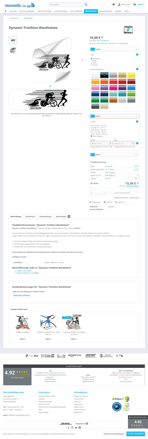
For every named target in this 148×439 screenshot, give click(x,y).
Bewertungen (63, 216)
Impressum (78, 412)
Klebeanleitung (45, 216)
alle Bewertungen (17, 378)
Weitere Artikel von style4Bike (27, 273)
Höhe (124, 142)
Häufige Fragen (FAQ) (46, 396)
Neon (95, 63)
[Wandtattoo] (91, 11)
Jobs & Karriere (79, 410)
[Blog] (126, 11)
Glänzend (96, 58)
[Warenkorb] (138, 4)
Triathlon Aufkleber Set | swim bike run (48, 333)
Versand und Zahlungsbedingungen (52, 407)
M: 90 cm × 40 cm (99, 130)
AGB (40, 410)
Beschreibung (16, 216)
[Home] (5, 11)
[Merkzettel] (113, 4)
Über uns (77, 402)
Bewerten (120, 202)
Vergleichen (95, 202)
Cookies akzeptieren (136, 434)
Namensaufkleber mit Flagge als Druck (74, 333)
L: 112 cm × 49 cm (99, 132)
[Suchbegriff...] (68, 4)
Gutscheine (78, 404)
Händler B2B (79, 399)
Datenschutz (79, 407)
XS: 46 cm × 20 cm (99, 125)
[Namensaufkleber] (27, 11)
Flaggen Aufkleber (23, 332)
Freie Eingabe (98, 136)
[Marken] (118, 11)
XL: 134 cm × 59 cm (100, 134)
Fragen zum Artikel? (23, 271)
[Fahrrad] (13, 11)
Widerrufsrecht (44, 404)
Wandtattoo (30, 216)
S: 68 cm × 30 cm (99, 128)
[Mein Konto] (124, 4)
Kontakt (41, 399)
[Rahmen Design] (44, 11)
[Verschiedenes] (106, 11)
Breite (101, 142)
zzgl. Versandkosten (103, 41)
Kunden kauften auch (19, 309)
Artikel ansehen (50, 381)
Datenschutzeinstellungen (114, 434)
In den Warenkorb (126, 192)
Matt (94, 61)
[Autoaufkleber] (76, 11)
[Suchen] (86, 4)
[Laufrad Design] (61, 11)
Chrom (95, 65)
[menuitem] (68, 4)
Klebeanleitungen (45, 402)
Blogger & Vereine (81, 396)
